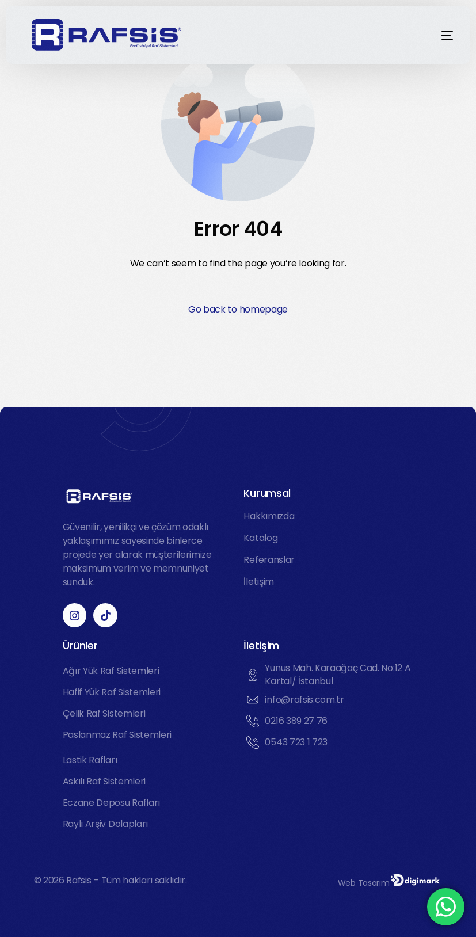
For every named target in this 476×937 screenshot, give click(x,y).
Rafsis (78, 880)
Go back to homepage (238, 309)
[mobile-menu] (430, 35)
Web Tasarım (363, 883)
